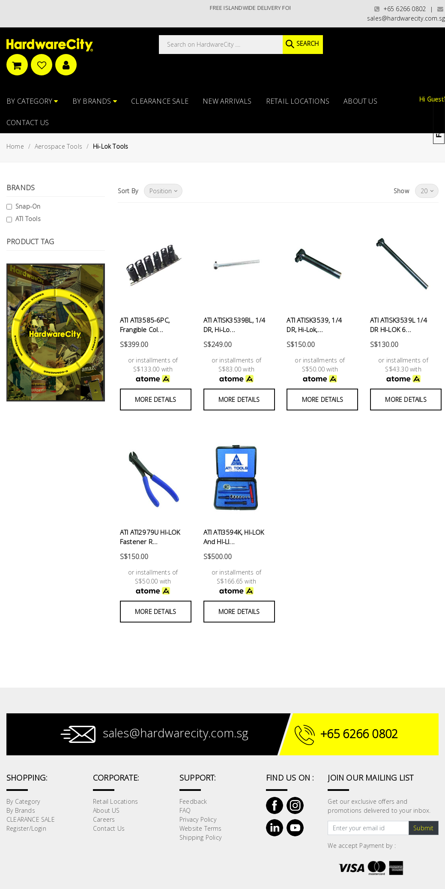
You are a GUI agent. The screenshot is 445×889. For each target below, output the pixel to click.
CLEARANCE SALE (159, 101)
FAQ (185, 810)
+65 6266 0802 (400, 9)
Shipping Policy (200, 837)
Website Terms (200, 828)
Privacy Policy (197, 819)
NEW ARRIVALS (227, 101)
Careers (104, 819)
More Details (155, 399)
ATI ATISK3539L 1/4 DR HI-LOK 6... (398, 325)
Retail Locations (297, 101)
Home (15, 146)
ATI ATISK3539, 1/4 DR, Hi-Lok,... (314, 325)
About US (360, 101)
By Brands (94, 101)
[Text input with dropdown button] (368, 828)
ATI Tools (28, 219)
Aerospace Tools (58, 146)
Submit (423, 828)
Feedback (193, 801)
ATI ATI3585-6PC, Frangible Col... (145, 325)
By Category (32, 101)
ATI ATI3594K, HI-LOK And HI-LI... (233, 537)
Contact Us (27, 122)
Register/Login (26, 828)
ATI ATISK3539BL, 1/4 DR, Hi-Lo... (234, 325)
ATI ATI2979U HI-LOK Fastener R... (150, 537)
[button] (444, 49)
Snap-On (27, 206)
